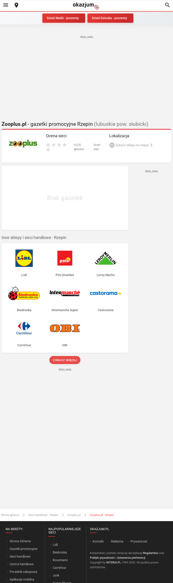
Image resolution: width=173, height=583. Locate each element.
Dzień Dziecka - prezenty (109, 18)
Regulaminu (150, 553)
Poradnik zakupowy (23, 572)
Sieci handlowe (20, 556)
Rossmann (60, 560)
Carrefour (59, 567)
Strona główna (10, 515)
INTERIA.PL (113, 562)
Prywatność (138, 541)
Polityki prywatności (102, 557)
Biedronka (60, 552)
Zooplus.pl (74, 515)
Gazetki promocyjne (23, 549)
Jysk (56, 575)
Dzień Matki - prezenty (63, 18)
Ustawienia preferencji (131, 557)
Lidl (55, 545)
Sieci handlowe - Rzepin (43, 515)
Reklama (117, 541)
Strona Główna (20, 541)
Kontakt (98, 541)
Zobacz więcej (65, 360)
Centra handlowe (22, 564)
